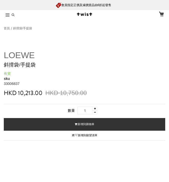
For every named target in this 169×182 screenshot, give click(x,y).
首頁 (7, 28)
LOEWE (19, 55)
